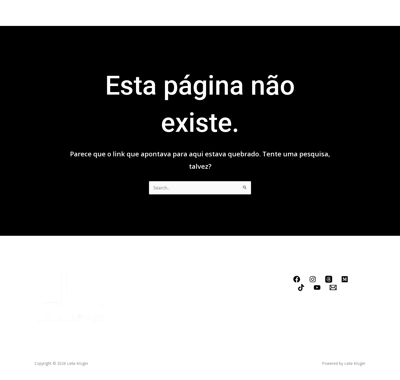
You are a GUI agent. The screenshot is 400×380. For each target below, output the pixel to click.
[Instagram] (312, 279)
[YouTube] (317, 287)
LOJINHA (235, 13)
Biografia (79, 13)
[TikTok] (301, 287)
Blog (187, 13)
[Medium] (344, 279)
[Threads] (328, 279)
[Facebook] (296, 279)
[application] (170, 13)
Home (55, 13)
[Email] (333, 287)
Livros (104, 13)
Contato (209, 13)
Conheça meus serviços (146, 13)
